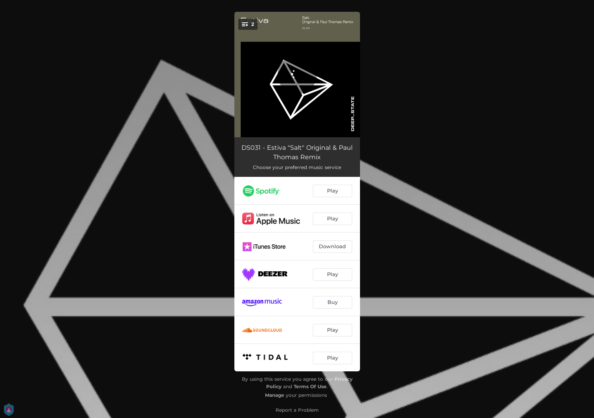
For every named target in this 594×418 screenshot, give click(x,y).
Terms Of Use (310, 386)
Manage (274, 395)
